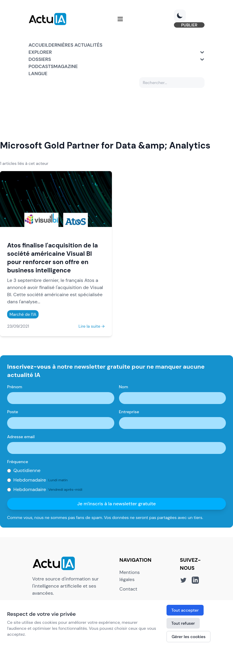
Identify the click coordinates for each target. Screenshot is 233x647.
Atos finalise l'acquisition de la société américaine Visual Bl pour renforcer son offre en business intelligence (52, 257)
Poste (12, 411)
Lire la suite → (91, 326)
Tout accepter (185, 610)
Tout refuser (183, 623)
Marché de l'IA (22, 314)
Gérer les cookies (188, 636)
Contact (128, 589)
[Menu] (120, 19)
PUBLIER (189, 25)
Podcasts (40, 66)
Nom (123, 386)
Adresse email (21, 436)
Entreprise (129, 411)
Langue (37, 73)
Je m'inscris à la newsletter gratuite (116, 504)
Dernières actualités (75, 45)
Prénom (14, 386)
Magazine (65, 66)
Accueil (38, 45)
